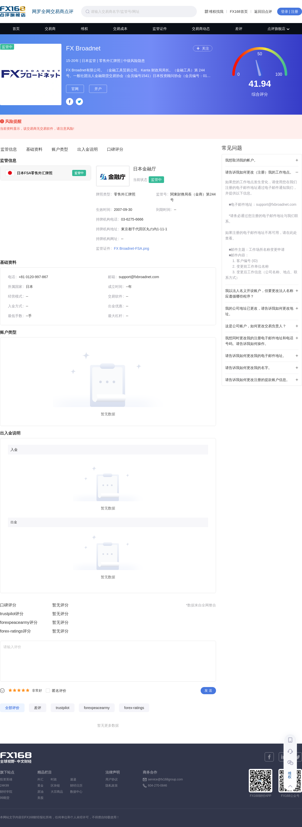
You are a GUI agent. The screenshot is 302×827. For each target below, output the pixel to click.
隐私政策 (111, 785)
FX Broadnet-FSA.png (131, 248)
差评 (238, 29)
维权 (84, 29)
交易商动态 (201, 29)
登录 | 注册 (289, 11)
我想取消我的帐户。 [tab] (241, 160)
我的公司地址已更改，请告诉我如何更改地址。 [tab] (259, 311)
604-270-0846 (157, 785)
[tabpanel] (153, 210)
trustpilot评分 (12, 614)
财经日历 (76, 785)
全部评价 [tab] (12, 708)
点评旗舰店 (278, 29)
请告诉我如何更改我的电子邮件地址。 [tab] (255, 356)
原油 (40, 791)
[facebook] (269, 756)
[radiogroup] (18, 690)
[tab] (45, 173)
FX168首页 (238, 11)
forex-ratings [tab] (134, 708)
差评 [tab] (37, 708)
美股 (40, 798)
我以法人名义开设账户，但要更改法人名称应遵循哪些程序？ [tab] (259, 293)
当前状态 (140, 179)
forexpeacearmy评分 (19, 622)
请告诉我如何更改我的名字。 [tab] (248, 368)
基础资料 (34, 149)
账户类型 (60, 149)
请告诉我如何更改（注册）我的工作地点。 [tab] (259, 172)
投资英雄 (6, 779)
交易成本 (120, 29)
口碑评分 (115, 149)
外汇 (40, 779)
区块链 (57, 785)
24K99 (4, 785)
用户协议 (111, 779)
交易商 (50, 29)
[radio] (10, 690)
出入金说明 (87, 149)
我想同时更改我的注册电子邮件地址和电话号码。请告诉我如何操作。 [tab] (259, 341)
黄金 (40, 785)
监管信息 (9, 149)
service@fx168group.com (165, 779)
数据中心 (76, 791)
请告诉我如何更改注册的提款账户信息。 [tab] (257, 380)
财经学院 (6, 791)
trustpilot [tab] (62, 708)
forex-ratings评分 (15, 631)
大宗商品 (57, 791)
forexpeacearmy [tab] (97, 708)
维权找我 (213, 11)
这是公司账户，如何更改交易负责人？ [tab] (255, 326)
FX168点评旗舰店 (12, 11)
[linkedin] (283, 756)
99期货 (4, 798)
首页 (16, 29)
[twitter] (297, 756)
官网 (75, 89)
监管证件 (160, 29)
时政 (57, 779)
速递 (76, 779)
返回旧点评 (263, 11)
